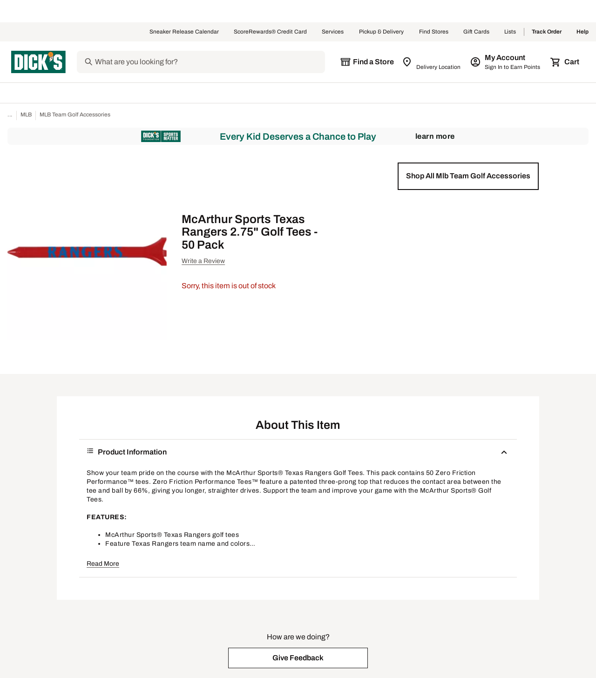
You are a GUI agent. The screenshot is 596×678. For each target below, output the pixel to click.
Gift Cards (476, 32)
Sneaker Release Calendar (184, 32)
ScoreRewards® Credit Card (270, 32)
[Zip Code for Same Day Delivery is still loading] (432, 62)
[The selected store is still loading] (367, 62)
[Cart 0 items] (565, 62)
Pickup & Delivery (381, 32)
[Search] (209, 62)
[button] (468, 176)
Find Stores (433, 32)
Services (333, 32)
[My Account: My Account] (506, 62)
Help (582, 32)
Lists (510, 32)
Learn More (435, 136)
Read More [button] (103, 563)
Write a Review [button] (203, 261)
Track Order (547, 32)
